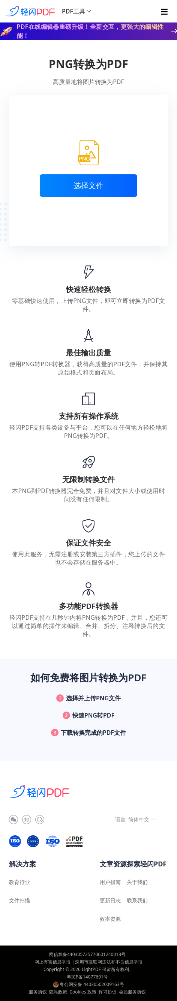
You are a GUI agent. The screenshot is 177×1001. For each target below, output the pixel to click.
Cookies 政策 (82, 992)
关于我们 (137, 882)
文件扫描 (19, 900)
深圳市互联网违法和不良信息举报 (108, 962)
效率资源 (110, 918)
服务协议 (38, 992)
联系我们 (137, 900)
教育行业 (19, 882)
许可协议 (108, 992)
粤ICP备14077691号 (87, 977)
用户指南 (110, 882)
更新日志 (110, 900)
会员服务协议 (132, 992)
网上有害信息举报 (52, 962)
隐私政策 (58, 992)
